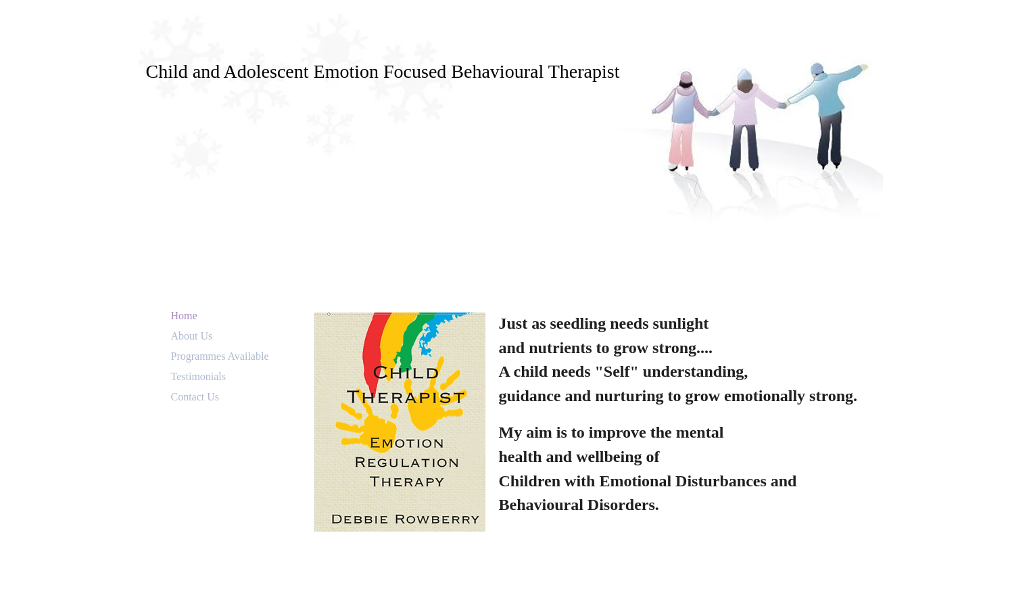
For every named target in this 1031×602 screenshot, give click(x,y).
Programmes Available (220, 356)
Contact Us (195, 396)
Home (184, 315)
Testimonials (198, 376)
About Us (192, 336)
